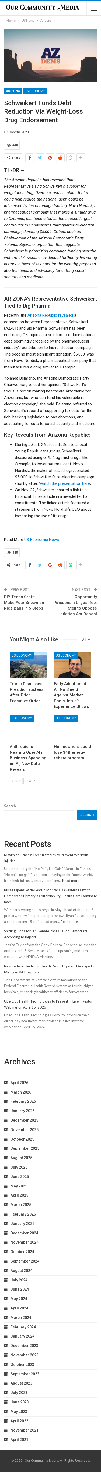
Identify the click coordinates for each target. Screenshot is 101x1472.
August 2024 (21, 1270)
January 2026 (22, 1111)
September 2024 (25, 1261)
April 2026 (19, 1083)
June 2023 (20, 1402)
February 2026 (23, 1101)
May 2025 (19, 1186)
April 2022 (19, 1421)
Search (10, 806)
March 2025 (21, 1205)
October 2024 (22, 1252)
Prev (16, 781)
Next (30, 781)
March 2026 (21, 1092)
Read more (70, 880)
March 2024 (21, 1317)
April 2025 (19, 1195)
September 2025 (25, 1148)
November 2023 (25, 1355)
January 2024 (22, 1336)
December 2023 (24, 1346)
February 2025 (23, 1214)
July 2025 (19, 1167)
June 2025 (20, 1177)
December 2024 (24, 1233)
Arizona (13, 91)
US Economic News (41, 539)
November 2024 (25, 1242)
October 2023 (22, 1364)
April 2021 (19, 1439)
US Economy (35, 91)
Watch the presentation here (64, 483)
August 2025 (21, 1158)
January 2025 (22, 1223)
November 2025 (25, 1130)
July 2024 (19, 1280)
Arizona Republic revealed (50, 315)
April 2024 (19, 1308)
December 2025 (24, 1120)
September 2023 (25, 1374)
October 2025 (22, 1139)
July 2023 (19, 1392)
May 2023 (19, 1411)
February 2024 (23, 1327)
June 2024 (20, 1289)
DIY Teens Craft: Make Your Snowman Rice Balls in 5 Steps (24, 602)
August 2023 (21, 1383)
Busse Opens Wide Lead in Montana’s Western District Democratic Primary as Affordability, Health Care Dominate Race (50, 896)
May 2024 (19, 1299)
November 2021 (25, 1430)
